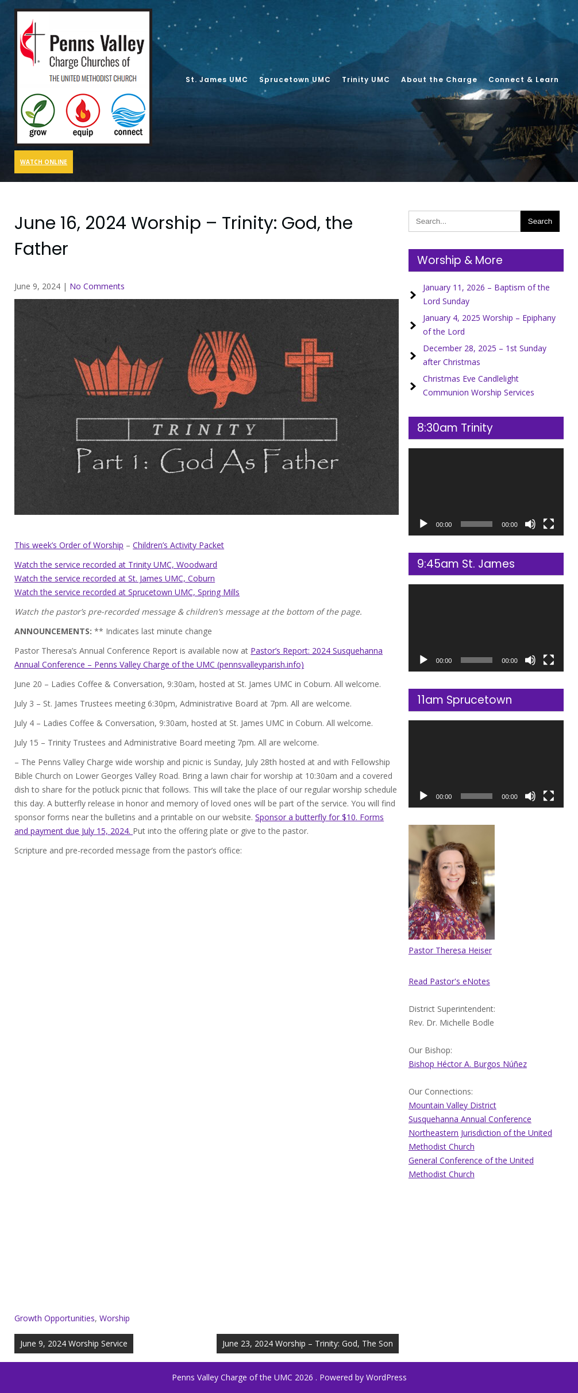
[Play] (423, 524)
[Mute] (530, 524)
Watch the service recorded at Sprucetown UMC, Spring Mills (127, 592)
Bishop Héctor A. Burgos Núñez (468, 1063)
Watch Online (43, 162)
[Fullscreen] (548, 524)
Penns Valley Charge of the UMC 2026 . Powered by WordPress (289, 1377)
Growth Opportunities (54, 1318)
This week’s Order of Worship (69, 545)
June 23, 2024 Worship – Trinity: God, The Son (307, 1343)
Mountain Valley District (452, 1105)
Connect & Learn (523, 79)
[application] (486, 492)
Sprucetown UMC (295, 79)
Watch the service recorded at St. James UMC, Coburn (114, 578)
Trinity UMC (366, 79)
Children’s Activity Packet (178, 545)
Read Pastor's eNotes (449, 981)
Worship (114, 1318)
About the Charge (439, 79)
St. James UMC (217, 79)
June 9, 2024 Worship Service (74, 1343)
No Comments (97, 286)
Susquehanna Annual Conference (470, 1118)
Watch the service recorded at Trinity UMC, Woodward (115, 564)
